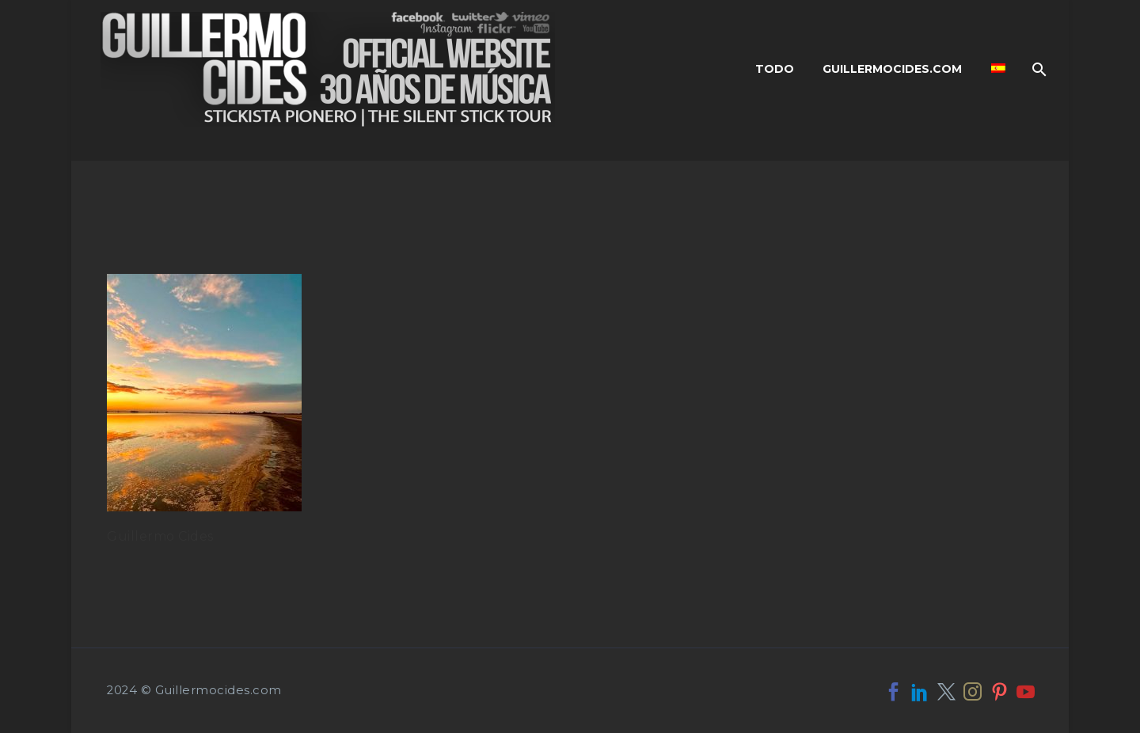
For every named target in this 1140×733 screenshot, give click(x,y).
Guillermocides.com (892, 69)
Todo (774, 69)
